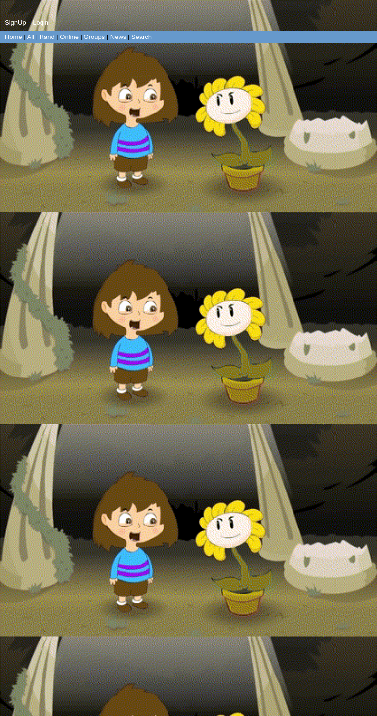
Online (69, 36)
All (31, 36)
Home (13, 36)
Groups (94, 36)
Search (141, 36)
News (118, 36)
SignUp (15, 22)
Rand (47, 36)
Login (40, 22)
